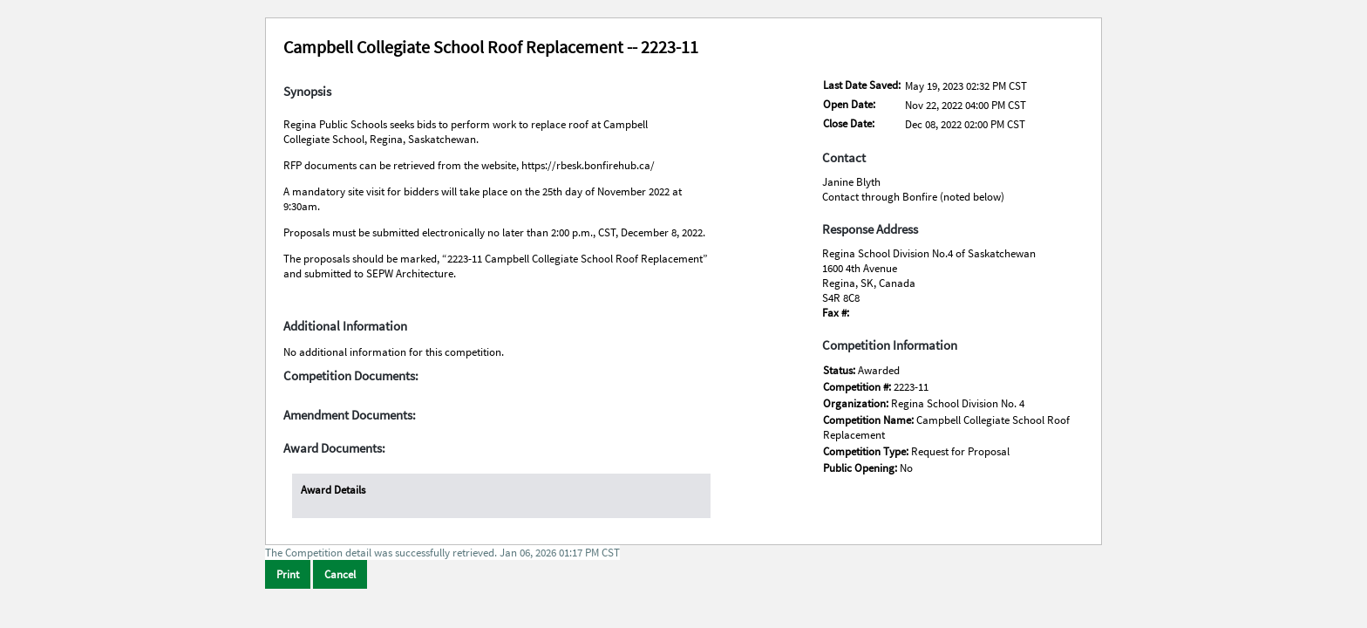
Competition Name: (869, 420)
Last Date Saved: (862, 85)
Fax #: (835, 312)
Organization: (857, 403)
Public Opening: (861, 468)
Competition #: (858, 386)
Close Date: (848, 123)
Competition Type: (867, 451)
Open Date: (849, 104)
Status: (840, 370)
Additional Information (345, 326)
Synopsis (307, 91)
